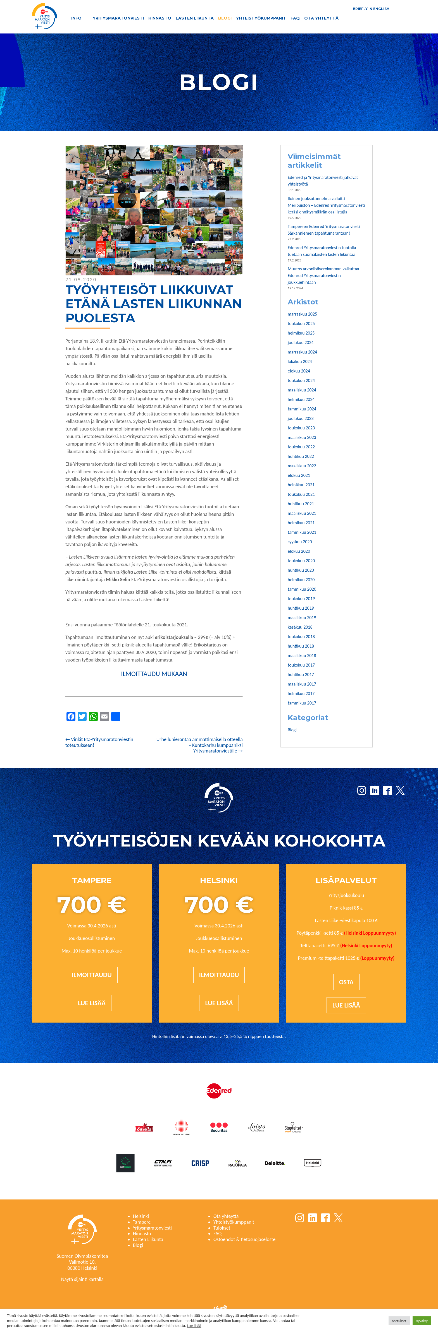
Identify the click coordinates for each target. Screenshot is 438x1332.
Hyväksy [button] (422, 1321)
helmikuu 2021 (301, 522)
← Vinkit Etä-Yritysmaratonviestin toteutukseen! (99, 742)
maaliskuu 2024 (302, 390)
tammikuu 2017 (302, 703)
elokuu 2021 (299, 475)
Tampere (142, 1222)
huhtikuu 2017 (301, 674)
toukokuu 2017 (301, 665)
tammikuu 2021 (302, 532)
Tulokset (221, 1228)
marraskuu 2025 (302, 314)
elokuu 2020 (299, 551)
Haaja (220, 1308)
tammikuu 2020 (302, 589)
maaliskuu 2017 (302, 684)
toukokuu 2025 (301, 323)
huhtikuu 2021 (301, 503)
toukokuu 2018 (301, 636)
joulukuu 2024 (301, 342)
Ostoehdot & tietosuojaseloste (244, 1239)
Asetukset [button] (399, 1321)
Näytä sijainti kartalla (82, 1279)
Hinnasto (159, 18)
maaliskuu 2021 (302, 513)
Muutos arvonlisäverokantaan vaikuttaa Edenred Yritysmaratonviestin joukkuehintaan (323, 275)
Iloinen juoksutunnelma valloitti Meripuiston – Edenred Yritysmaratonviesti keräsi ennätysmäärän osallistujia (326, 205)
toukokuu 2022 (301, 446)
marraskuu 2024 (302, 352)
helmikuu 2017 (301, 693)
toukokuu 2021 (301, 494)
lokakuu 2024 (300, 361)
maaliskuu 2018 (302, 655)
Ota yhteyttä (321, 18)
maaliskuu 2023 (302, 437)
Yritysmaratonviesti (118, 18)
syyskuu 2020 (300, 541)
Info (76, 18)
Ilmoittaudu (92, 975)
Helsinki (141, 1216)
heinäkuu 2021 (301, 484)
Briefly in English (371, 9)
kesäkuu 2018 (300, 627)
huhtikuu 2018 (301, 646)
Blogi (225, 18)
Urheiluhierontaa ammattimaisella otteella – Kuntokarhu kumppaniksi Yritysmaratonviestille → (199, 745)
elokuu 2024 (299, 371)
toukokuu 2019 (301, 598)
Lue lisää (92, 1003)
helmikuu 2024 (301, 399)
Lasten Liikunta (195, 18)
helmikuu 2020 (301, 579)
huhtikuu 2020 (301, 570)
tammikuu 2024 (302, 409)
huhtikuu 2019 (301, 608)
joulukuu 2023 (301, 418)
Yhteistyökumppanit (261, 18)
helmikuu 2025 (301, 333)
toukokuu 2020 (301, 560)
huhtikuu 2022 (301, 456)
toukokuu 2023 (301, 428)
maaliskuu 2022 (302, 465)
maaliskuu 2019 (302, 617)
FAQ (295, 18)
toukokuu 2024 (301, 380)
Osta (346, 982)
